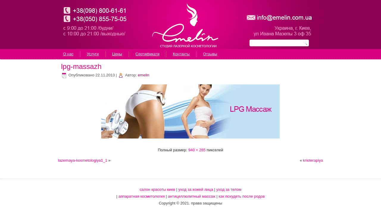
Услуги (93, 54)
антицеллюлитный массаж (192, 196)
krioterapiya (313, 160)
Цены (117, 54)
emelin (143, 75)
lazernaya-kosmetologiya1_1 (82, 160)
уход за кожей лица (195, 189)
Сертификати (147, 54)
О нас (68, 54)
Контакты (181, 54)
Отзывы (210, 54)
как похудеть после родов (241, 196)
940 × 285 (196, 150)
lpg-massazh (81, 66)
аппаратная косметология (141, 196)
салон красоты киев (157, 189)
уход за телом (228, 189)
